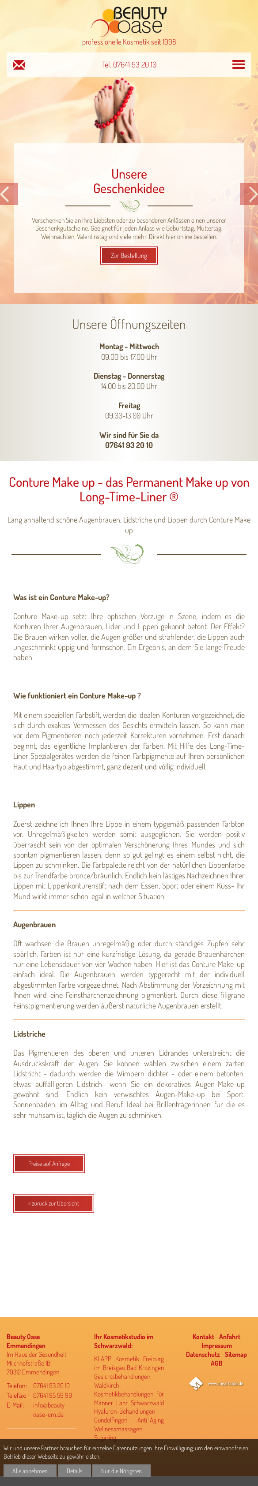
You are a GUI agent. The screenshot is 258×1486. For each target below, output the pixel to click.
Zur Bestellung (129, 255)
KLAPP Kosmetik (116, 1358)
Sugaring (105, 1437)
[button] (9, 194)
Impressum (216, 1345)
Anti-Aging (150, 1419)
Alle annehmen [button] (30, 1471)
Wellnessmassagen (118, 1428)
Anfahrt (229, 1336)
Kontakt (203, 1336)
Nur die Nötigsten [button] (121, 1471)
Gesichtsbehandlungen (122, 1376)
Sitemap (236, 1354)
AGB (217, 1363)
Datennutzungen (132, 1448)
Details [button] (74, 1471)
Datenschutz (203, 1354)
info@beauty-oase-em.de (50, 1409)
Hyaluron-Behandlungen (124, 1411)
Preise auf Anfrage (49, 1163)
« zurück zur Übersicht (53, 1203)
